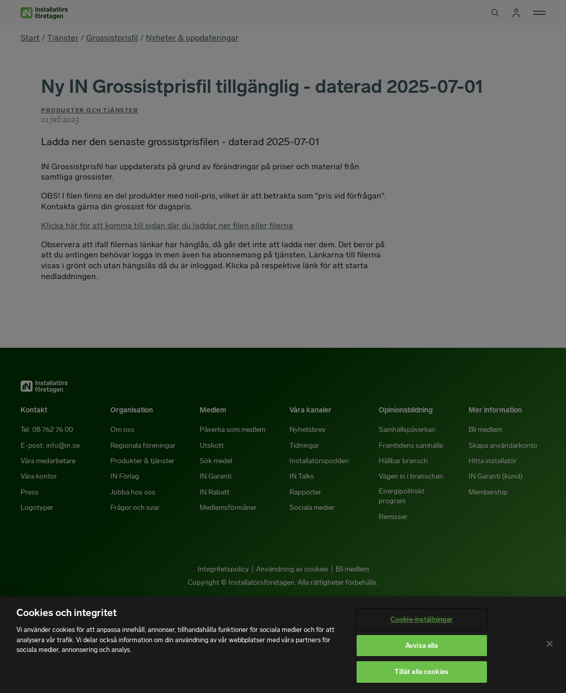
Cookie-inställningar (422, 619)
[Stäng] (549, 643)
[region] (283, 645)
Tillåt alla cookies (421, 672)
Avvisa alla (421, 645)
